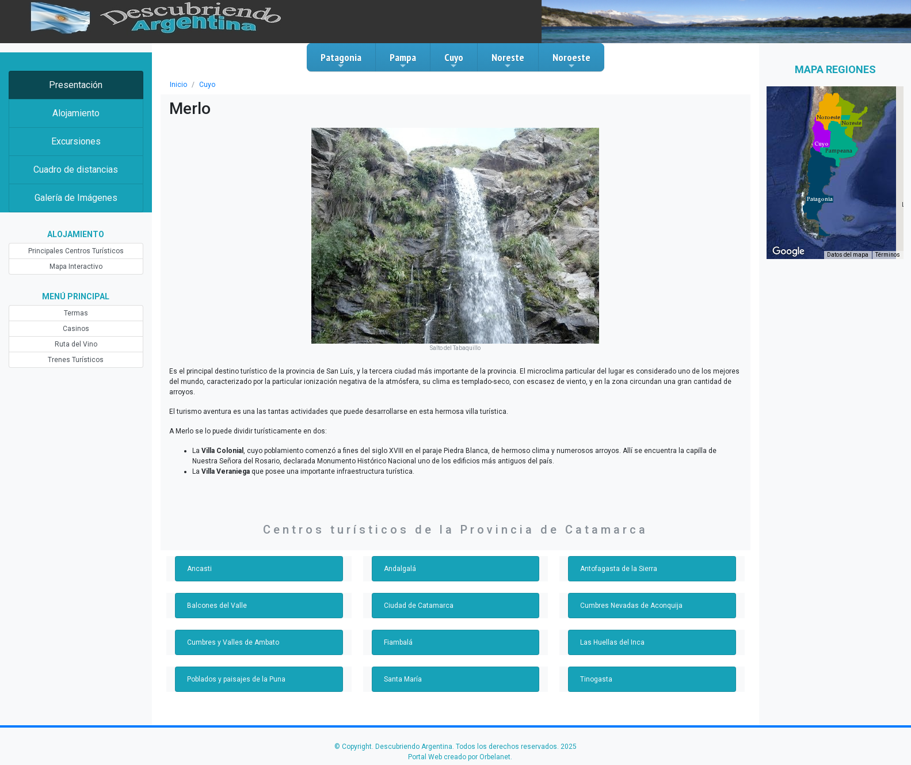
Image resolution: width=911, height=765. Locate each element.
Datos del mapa (847, 255)
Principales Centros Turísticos (76, 251)
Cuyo (453, 60)
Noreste (507, 60)
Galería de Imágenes (76, 197)
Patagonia (341, 60)
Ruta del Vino (76, 344)
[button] (819, 199)
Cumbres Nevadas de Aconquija (631, 606)
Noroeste (571, 60)
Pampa (403, 60)
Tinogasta (596, 679)
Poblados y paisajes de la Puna (236, 679)
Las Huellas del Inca (612, 642)
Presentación (75, 84)
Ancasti (199, 569)
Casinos (76, 329)
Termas (76, 313)
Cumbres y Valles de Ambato (233, 642)
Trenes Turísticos (76, 360)
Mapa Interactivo (75, 266)
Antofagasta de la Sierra (618, 569)
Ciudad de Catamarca (418, 606)
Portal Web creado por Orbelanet (459, 757)
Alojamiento (76, 113)
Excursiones (76, 141)
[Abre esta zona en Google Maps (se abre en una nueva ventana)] (788, 251)
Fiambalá (398, 642)
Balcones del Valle (217, 606)
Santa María (403, 679)
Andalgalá (400, 569)
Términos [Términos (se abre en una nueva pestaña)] (887, 255)
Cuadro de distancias (75, 169)
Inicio (178, 85)
